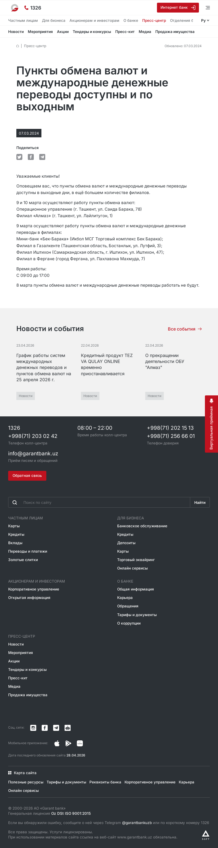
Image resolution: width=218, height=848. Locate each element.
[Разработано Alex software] (206, 835)
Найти (199, 502)
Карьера (125, 597)
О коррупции (129, 623)
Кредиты (16, 534)
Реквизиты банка (105, 782)
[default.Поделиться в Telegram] (42, 157)
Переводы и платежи (27, 551)
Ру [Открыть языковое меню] (203, 20)
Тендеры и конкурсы (92, 31)
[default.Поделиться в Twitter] (19, 157)
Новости (16, 31)
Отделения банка (186, 20)
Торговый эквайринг (136, 560)
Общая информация (135, 589)
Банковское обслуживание (142, 526)
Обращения (127, 606)
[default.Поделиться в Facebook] (31, 157)
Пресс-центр (154, 20)
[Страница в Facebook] (68, 743)
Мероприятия (40, 31)
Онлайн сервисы (132, 568)
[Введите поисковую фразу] (99, 502)
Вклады (15, 543)
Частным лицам (23, 20)
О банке (130, 20)
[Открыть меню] (204, 7)
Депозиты (126, 543)
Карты (14, 526)
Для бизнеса (53, 20)
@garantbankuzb (137, 822)
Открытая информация (29, 597)
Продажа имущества (175, 31)
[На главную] (15, 7)
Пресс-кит (125, 31)
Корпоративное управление (33, 589)
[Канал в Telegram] (56, 728)
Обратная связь (27, 475)
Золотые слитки (23, 560)
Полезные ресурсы (25, 782)
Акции (63, 31)
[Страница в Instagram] (57, 743)
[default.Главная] (17, 46)
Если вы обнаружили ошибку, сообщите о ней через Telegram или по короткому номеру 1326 (108, 822)
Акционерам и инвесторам (94, 20)
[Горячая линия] (32, 7)
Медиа (145, 31)
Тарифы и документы (137, 615)
